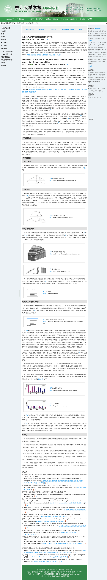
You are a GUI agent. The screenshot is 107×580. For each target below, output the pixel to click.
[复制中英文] (98, 28)
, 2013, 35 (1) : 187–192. (63, 543)
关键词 (3, 37)
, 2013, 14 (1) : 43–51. (47, 557)
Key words (4, 42)
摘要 (2, 34)
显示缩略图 (6, 28)
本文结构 (3, 31)
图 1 (85, 167)
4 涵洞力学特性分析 (6, 60)
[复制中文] (91, 40)
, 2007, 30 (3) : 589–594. (50, 521)
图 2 (28, 195)
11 (59, 123)
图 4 (66, 235)
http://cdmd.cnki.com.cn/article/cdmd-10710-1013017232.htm (66, 503)
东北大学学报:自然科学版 (8, 23)
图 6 (43, 379)
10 (69, 120)
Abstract (3, 39)
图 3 (25, 235)
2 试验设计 (4, 48)
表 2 (35, 310)
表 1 (46, 281)
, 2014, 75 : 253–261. (45, 561)
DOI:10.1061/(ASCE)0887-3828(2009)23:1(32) (72, 525)
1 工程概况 (4, 45)
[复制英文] (91, 66)
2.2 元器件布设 (7, 54)
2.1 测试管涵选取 (8, 51)
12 (84, 232)
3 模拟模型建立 (5, 57)
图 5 (39, 379)
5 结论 (3, 63)
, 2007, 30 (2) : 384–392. (55, 516)
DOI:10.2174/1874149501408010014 (74, 510)
